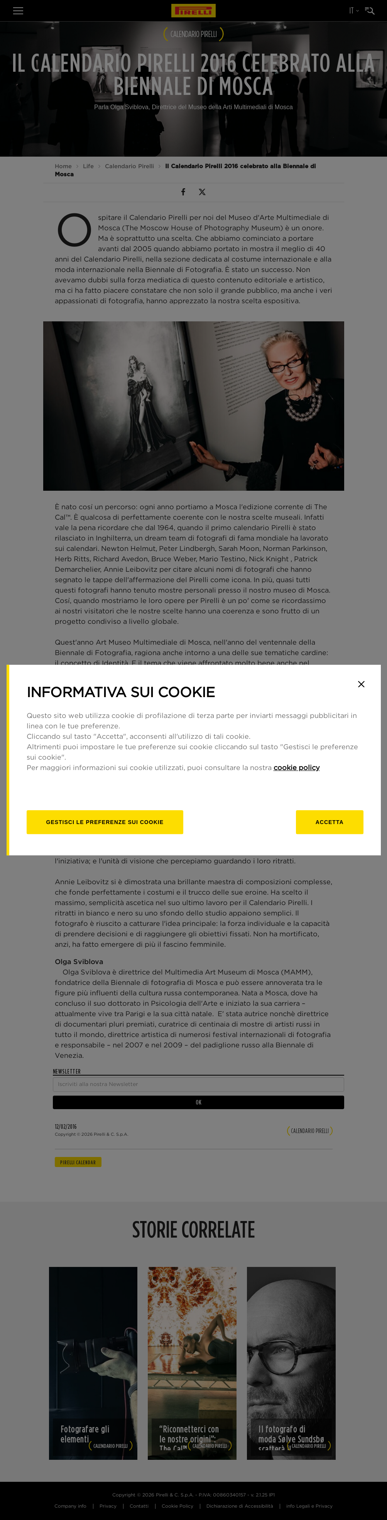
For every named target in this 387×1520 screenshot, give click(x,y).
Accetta (330, 822)
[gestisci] (105, 822)
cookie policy (297, 768)
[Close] (361, 684)
